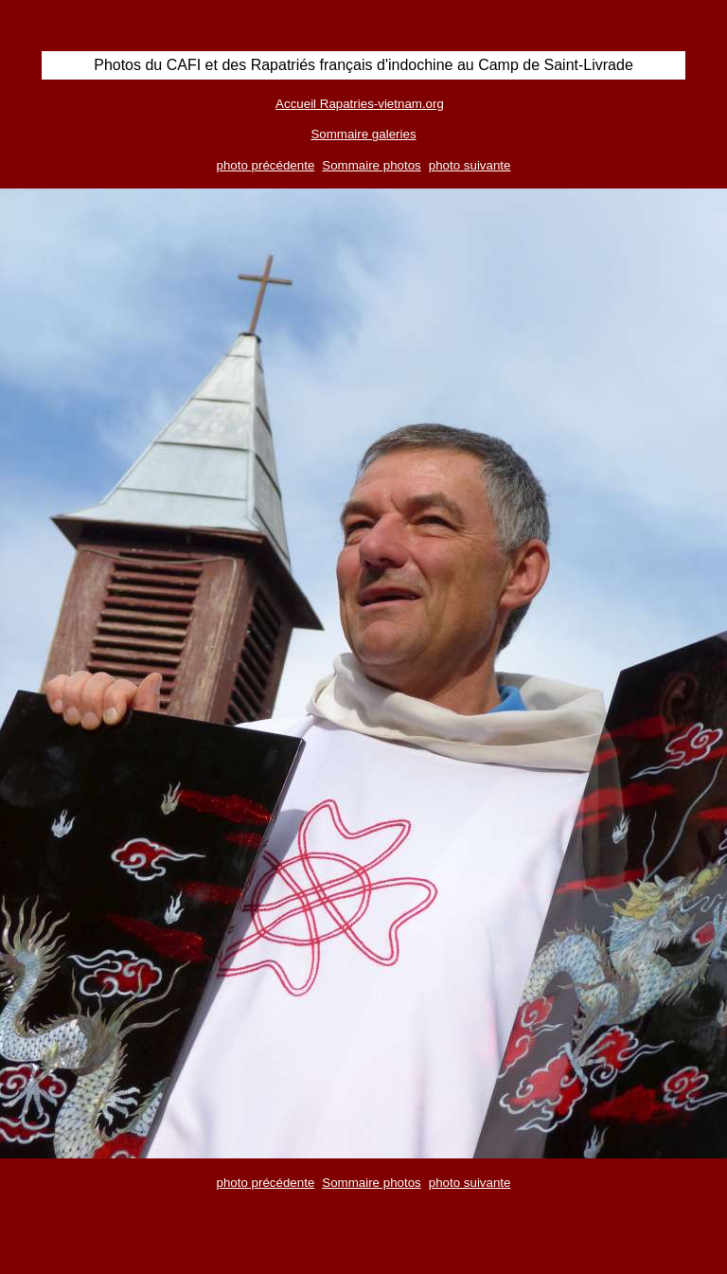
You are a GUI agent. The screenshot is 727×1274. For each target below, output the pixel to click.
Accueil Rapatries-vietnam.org (359, 104)
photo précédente (266, 165)
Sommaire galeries (363, 134)
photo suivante (470, 165)
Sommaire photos (371, 165)
